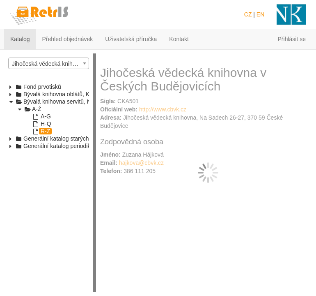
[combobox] (48, 63)
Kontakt (178, 39)
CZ (248, 14)
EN (260, 14)
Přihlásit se (292, 39)
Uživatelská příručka (131, 39)
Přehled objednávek (67, 39)
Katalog (20, 39)
